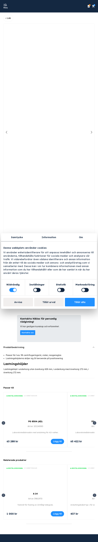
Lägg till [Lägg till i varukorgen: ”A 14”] (57, 513)
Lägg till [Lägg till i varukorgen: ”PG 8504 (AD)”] (57, 441)
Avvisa (18, 302)
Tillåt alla (79, 302)
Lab (9, 18)
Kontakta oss (28, 332)
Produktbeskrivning (13, 347)
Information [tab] (49, 237)
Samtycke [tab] (17, 237)
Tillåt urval (48, 302)
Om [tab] (81, 237)
